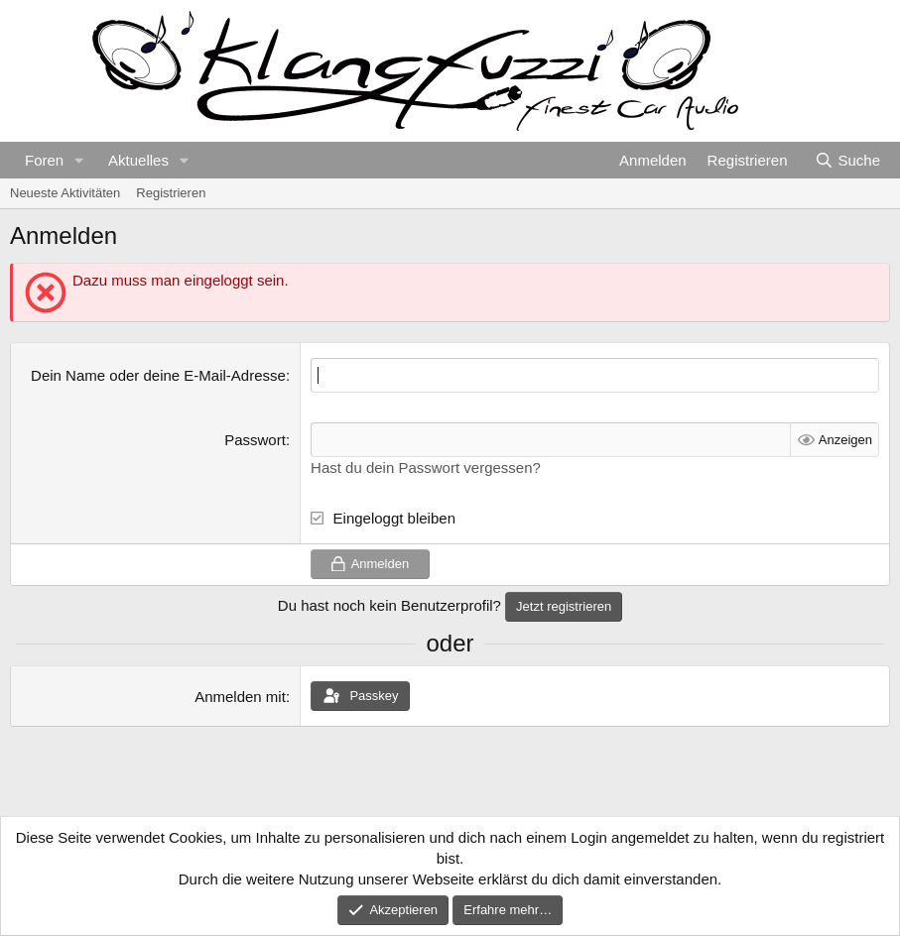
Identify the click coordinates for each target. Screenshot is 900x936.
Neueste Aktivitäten (65, 192)
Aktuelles (138, 160)
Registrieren (170, 192)
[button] (79, 160)
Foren (44, 160)
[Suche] (847, 160)
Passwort (255, 439)
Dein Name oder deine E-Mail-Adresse (158, 375)
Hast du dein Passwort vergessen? (426, 467)
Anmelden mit (240, 696)
